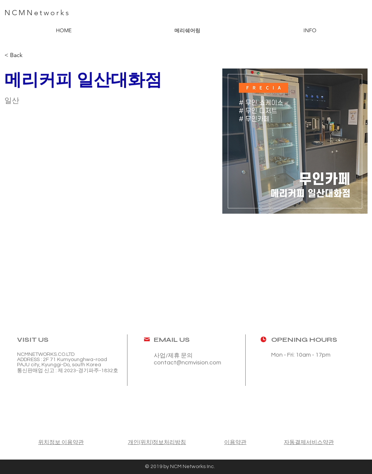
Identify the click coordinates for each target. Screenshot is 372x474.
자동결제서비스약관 (309, 442)
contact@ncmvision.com (187, 362)
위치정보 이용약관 (61, 442)
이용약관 (235, 442)
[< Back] (19, 55)
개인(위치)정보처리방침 (157, 442)
